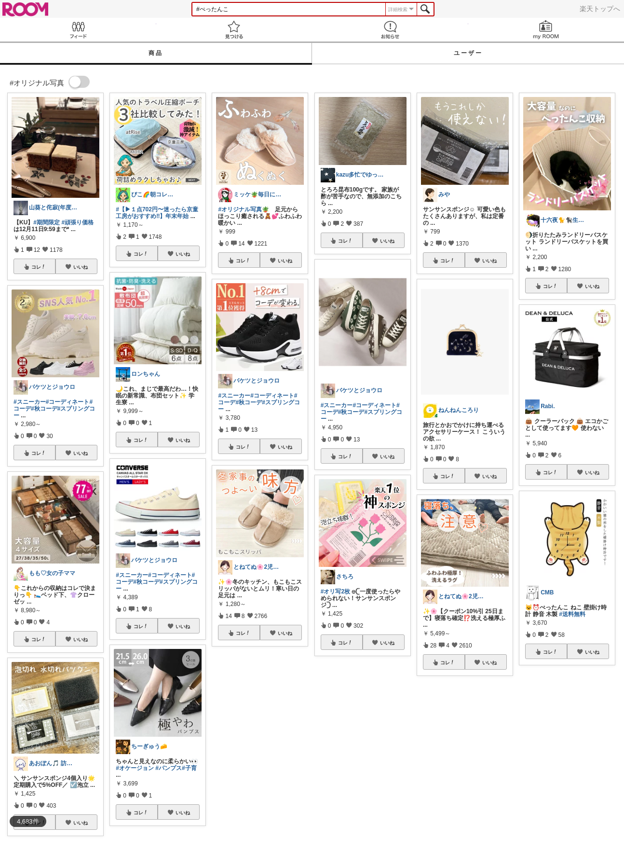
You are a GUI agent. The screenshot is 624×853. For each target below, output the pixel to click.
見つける (234, 29)
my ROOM (546, 29)
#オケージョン (135, 768)
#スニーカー (30, 402)
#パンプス (168, 768)
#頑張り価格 (77, 222)
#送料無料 (572, 614)
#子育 (189, 768)
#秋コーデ (44, 408)
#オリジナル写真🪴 (243, 209)
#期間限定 (46, 222)
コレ (38, 266)
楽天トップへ (600, 9)
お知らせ (390, 29)
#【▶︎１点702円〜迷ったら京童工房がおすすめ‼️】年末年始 (157, 213)
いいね (80, 266)
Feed (78, 29)
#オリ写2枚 (335, 591)
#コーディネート (68, 402)
